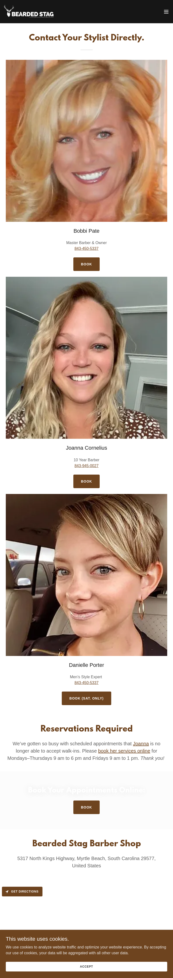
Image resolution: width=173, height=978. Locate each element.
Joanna (141, 743)
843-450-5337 (87, 248)
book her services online (124, 751)
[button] (166, 11)
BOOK (86, 481)
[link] (31, 11)
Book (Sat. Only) (86, 698)
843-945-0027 (87, 466)
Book (86, 264)
